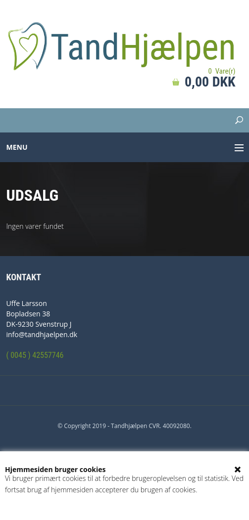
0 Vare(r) (221, 71)
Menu (17, 147)
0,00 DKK (210, 82)
